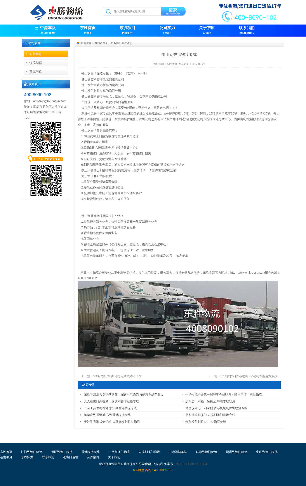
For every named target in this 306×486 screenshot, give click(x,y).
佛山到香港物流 (92, 73)
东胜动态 (36, 54)
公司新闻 (113, 43)
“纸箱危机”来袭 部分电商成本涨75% (117, 376)
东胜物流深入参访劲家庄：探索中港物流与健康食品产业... (123, 394)
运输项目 (6, 457)
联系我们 (247, 30)
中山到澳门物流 (267, 452)
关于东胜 (207, 30)
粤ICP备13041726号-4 (191, 464)
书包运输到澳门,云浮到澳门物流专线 (210, 415)
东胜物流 (172, 63)
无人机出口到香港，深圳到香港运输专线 (111, 401)
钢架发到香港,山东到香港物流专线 (107, 415)
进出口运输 (70, 457)
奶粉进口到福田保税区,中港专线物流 (210, 401)
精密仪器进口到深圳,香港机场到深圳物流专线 (216, 408)
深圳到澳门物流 (236, 452)
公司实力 (167, 30)
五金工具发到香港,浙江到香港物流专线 (110, 408)
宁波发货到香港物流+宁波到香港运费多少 (249, 376)
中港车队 (48, 30)
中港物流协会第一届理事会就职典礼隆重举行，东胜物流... (224, 394)
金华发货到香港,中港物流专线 (205, 421)
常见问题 (36, 71)
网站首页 (100, 43)
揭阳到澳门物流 (62, 452)
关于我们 (114, 457)
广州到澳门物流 (119, 452)
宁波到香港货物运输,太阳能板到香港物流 (112, 421)
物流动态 (36, 62)
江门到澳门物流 (31, 452)
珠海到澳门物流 (206, 452)
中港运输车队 (178, 452)
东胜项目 (127, 30)
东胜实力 (27, 457)
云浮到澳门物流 (149, 452)
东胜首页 (88, 30)
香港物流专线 (90, 452)
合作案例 (93, 457)
